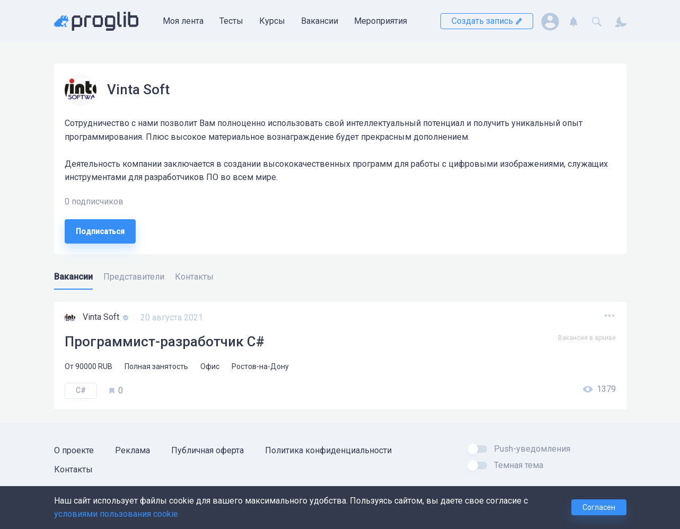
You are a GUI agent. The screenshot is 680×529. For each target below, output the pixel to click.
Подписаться (100, 231)
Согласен (598, 507)
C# (81, 390)
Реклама (132, 450)
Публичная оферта (207, 450)
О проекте (74, 450)
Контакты (73, 469)
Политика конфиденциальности (328, 450)
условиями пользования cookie (116, 514)
